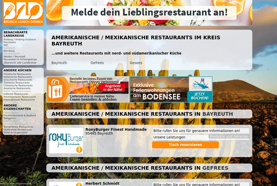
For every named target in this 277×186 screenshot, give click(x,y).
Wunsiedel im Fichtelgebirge (20, 59)
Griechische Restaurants (18, 79)
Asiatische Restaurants (17, 88)
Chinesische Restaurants (18, 85)
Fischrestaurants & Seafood (20, 115)
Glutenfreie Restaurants (18, 129)
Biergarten (10, 118)
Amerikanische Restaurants (20, 96)
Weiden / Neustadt (14, 56)
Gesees (136, 63)
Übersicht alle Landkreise (20, 62)
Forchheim (10, 42)
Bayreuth (59, 63)
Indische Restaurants (16, 93)
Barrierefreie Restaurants (18, 126)
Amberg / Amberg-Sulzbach (20, 39)
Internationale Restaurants (19, 99)
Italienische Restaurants (18, 76)
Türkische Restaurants (17, 82)
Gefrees (97, 63)
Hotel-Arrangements (16, 132)
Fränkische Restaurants (17, 74)
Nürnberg (9, 50)
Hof (6, 45)
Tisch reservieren (185, 145)
